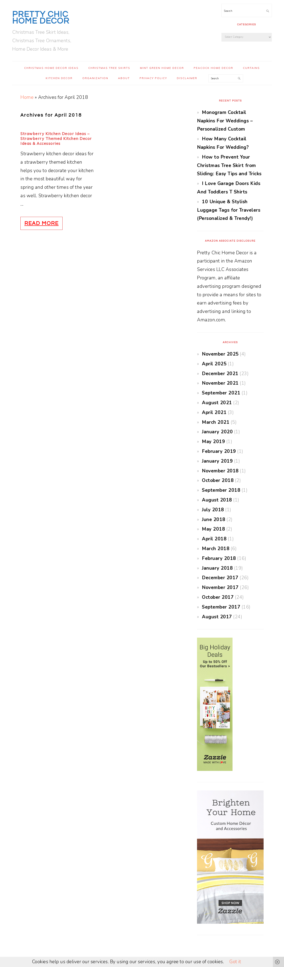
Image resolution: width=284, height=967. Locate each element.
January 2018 (217, 568)
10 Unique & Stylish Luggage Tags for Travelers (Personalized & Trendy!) (228, 210)
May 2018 (213, 529)
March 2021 (215, 422)
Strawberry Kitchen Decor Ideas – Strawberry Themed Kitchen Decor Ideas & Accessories (56, 138)
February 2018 (219, 558)
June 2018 (213, 519)
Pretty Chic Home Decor (40, 17)
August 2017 (217, 617)
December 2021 (220, 373)
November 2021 (220, 383)
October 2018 (218, 480)
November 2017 (220, 587)
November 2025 (220, 354)
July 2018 (213, 510)
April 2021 (214, 412)
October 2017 (218, 597)
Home (27, 97)
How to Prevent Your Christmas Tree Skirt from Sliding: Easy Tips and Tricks (229, 165)
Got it (235, 962)
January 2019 (217, 461)
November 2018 (220, 471)
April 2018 (214, 539)
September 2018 (221, 490)
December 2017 (220, 578)
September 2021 (221, 393)
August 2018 (217, 500)
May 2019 (213, 441)
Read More (41, 223)
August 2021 (217, 403)
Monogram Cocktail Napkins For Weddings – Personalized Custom (225, 120)
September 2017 (221, 607)
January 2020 (217, 432)
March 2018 (215, 548)
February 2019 (219, 451)
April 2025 (214, 364)
